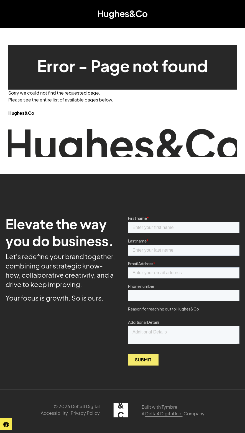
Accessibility (54, 413)
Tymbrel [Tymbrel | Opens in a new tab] (170, 407)
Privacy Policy (85, 413)
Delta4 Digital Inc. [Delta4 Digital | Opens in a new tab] (164, 413)
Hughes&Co (21, 113)
